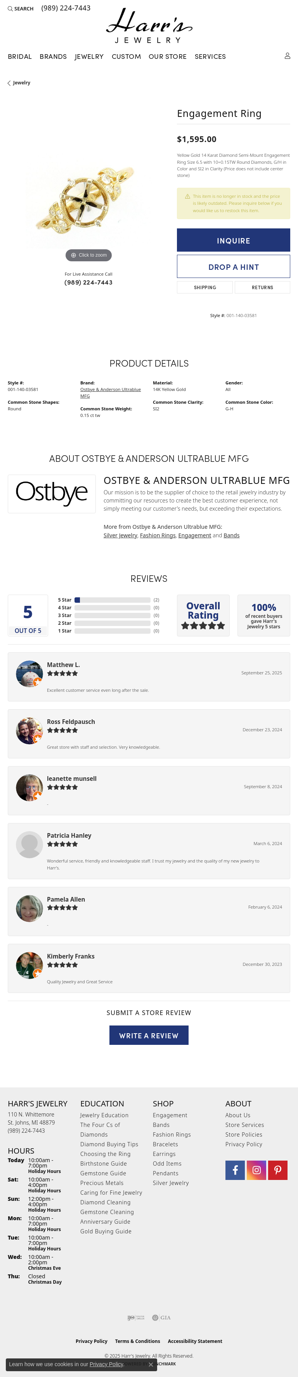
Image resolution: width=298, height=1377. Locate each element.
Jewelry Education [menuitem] (104, 1115)
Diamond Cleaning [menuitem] (105, 1202)
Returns (263, 287)
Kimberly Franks (71, 956)
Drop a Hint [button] (233, 266)
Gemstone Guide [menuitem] (103, 1173)
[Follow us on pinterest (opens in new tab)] (278, 1170)
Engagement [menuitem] (170, 1115)
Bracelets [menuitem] (165, 1144)
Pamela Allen (66, 899)
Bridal (20, 56)
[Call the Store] (26, 1130)
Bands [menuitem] (161, 1124)
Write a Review (148, 1035)
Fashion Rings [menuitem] (172, 1134)
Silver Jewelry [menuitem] (171, 1183)
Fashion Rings (158, 535)
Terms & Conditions (137, 1341)
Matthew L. (63, 665)
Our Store (168, 56)
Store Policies (244, 1134)
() (156, 600)
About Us (238, 1115)
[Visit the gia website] (161, 1318)
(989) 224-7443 (88, 281)
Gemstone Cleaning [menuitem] (107, 1212)
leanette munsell (72, 778)
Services (210, 56)
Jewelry (89, 56)
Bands (231, 535)
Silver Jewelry (120, 535)
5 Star (64, 600)
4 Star (64, 607)
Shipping (205, 287)
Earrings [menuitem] (164, 1154)
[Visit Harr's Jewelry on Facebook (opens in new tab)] (235, 1170)
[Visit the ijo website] (136, 1318)
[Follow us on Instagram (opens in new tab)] (256, 1170)
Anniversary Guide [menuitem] (105, 1221)
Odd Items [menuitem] (167, 1163)
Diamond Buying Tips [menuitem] (109, 1144)
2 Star (64, 623)
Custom (126, 56)
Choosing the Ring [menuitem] (105, 1154)
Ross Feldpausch (71, 721)
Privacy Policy (243, 1144)
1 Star (64, 631)
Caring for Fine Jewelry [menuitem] (111, 1192)
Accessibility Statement (195, 1341)
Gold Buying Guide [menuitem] (106, 1231)
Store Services (244, 1124)
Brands (53, 56)
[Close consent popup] (151, 1364)
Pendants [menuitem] (165, 1173)
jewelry (21, 82)
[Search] (21, 8)
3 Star (64, 615)
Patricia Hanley (69, 835)
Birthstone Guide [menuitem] (103, 1163)
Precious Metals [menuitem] (102, 1183)
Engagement (194, 535)
